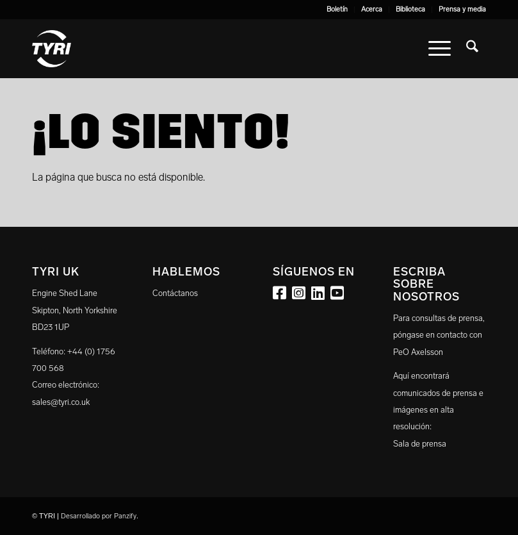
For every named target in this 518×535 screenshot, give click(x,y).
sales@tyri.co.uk (61, 402)
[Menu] (439, 49)
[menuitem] (337, 9)
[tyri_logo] (51, 49)
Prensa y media (462, 9)
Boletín (337, 9)
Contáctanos (175, 293)
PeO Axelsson (418, 352)
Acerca (371, 9)
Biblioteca (410, 9)
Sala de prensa (419, 444)
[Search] (472, 49)
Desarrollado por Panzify (98, 516)
